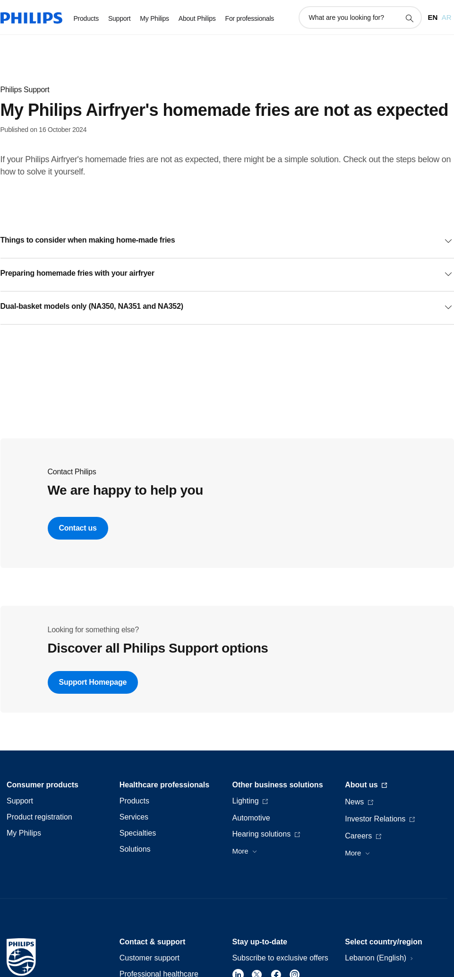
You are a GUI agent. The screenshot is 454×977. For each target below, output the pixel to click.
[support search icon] (409, 18)
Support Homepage (93, 682)
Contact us (78, 528)
